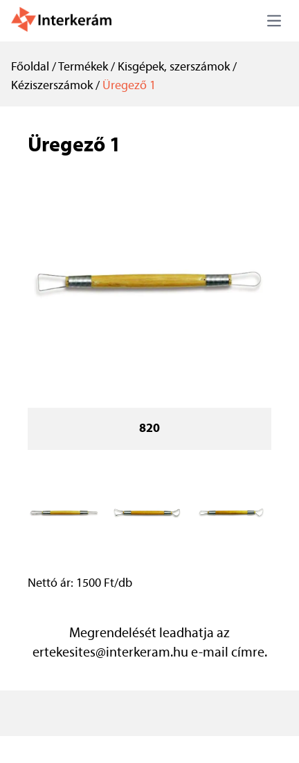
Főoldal (30, 67)
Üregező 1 (129, 86)
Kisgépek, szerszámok (174, 67)
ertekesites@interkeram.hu (110, 653)
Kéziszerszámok (52, 86)
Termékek (83, 67)
